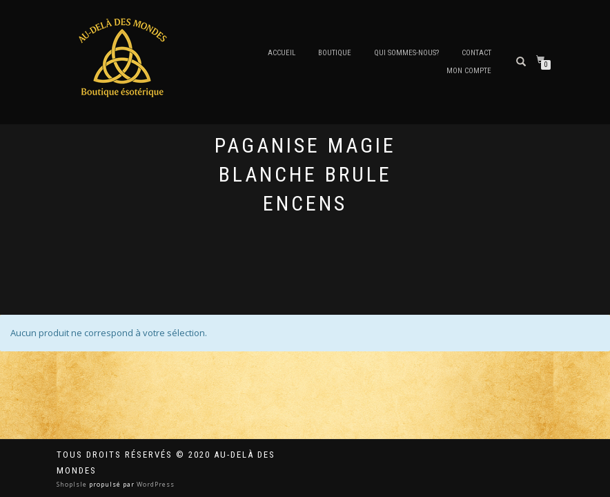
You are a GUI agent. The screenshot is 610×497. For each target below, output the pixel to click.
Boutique (334, 52)
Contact (476, 52)
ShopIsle (73, 484)
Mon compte (468, 70)
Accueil (281, 52)
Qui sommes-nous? (406, 52)
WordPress (155, 484)
